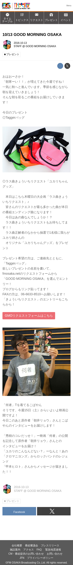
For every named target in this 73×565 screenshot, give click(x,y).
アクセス (28, 549)
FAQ (39, 549)
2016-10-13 (20, 43)
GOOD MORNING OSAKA (41, 46)
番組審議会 (31, 545)
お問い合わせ (55, 553)
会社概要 (17, 545)
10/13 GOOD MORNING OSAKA (32, 34)
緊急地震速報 (53, 549)
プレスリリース (50, 545)
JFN (22, 557)
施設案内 (15, 549)
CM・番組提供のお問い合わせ (26, 553)
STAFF (18, 46)
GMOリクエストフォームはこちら (29, 315)
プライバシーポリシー (40, 557)
